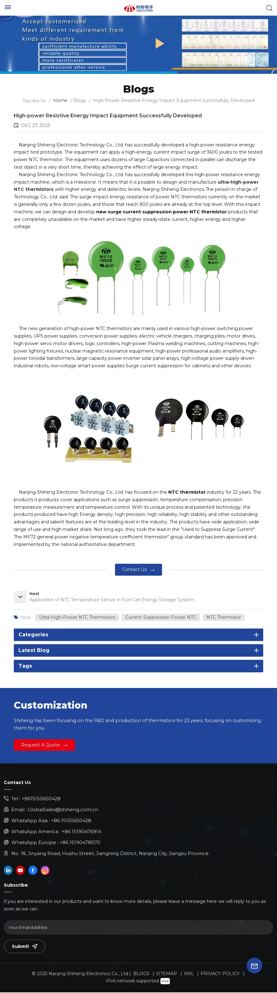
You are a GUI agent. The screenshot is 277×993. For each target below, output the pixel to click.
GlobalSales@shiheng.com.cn (63, 810)
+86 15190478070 (80, 843)
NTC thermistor (223, 617)
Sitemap (166, 974)
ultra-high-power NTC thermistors (77, 617)
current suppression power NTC (161, 617)
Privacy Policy (220, 974)
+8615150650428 (41, 799)
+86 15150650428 (71, 821)
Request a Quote (40, 745)
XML (189, 974)
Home (60, 100)
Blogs (79, 100)
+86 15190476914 (81, 832)
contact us (134, 569)
